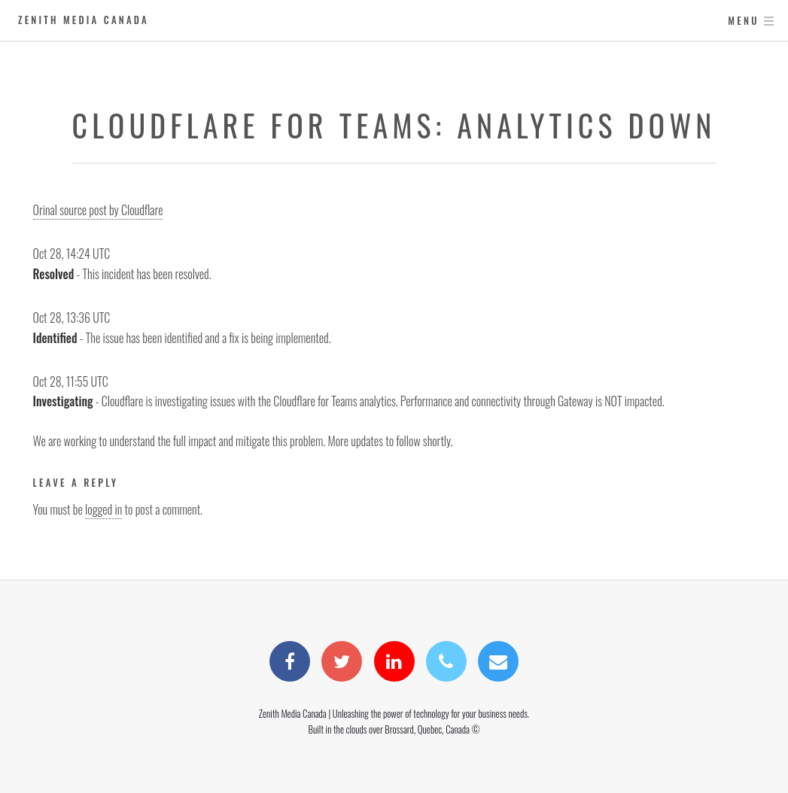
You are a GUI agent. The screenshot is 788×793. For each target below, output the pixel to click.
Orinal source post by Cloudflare (98, 210)
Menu (743, 21)
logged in (103, 509)
